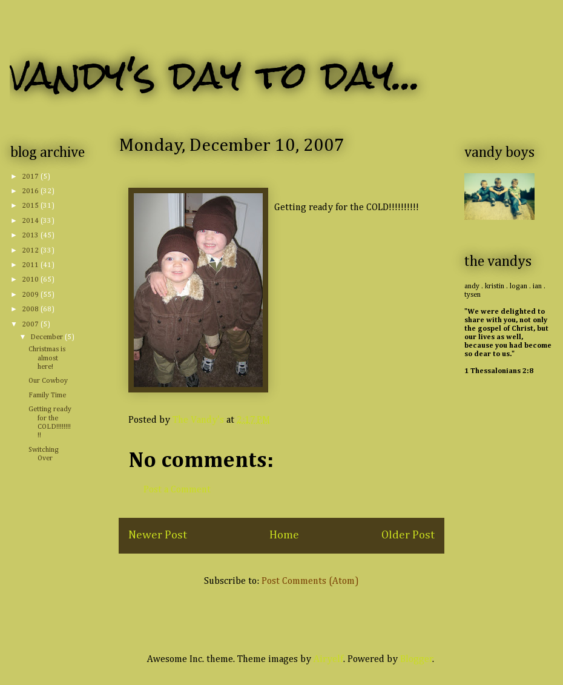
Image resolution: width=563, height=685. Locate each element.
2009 (31, 295)
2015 (31, 206)
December (47, 337)
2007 (31, 324)
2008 (31, 309)
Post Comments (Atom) (310, 581)
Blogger (416, 659)
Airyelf (328, 659)
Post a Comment (177, 490)
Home (284, 535)
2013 (31, 235)
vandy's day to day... (215, 74)
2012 (31, 250)
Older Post (408, 535)
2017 (31, 176)
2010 (31, 279)
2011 (31, 265)
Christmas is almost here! (46, 358)
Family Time (47, 395)
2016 (31, 191)
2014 (31, 221)
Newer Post (157, 535)
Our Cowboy (48, 381)
